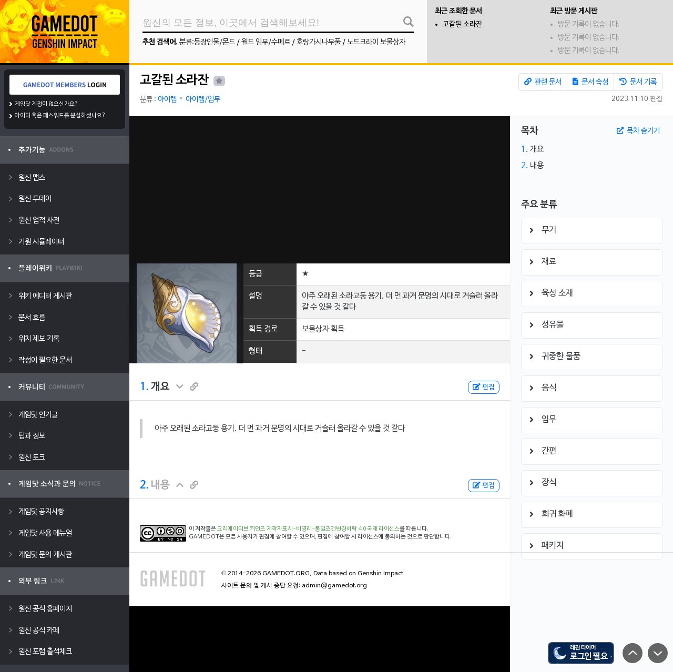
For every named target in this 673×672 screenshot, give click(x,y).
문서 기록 (638, 82)
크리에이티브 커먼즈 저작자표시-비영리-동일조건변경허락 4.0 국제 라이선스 (308, 529)
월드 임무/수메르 (265, 42)
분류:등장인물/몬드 (207, 42)
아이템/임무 (203, 100)
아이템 (167, 100)
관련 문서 (543, 82)
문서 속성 (590, 82)
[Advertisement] (319, 189)
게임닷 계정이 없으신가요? (46, 104)
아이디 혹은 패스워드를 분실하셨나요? (60, 116)
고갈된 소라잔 (462, 24)
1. (144, 387)
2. (144, 485)
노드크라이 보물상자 (376, 42)
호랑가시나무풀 (319, 42)
